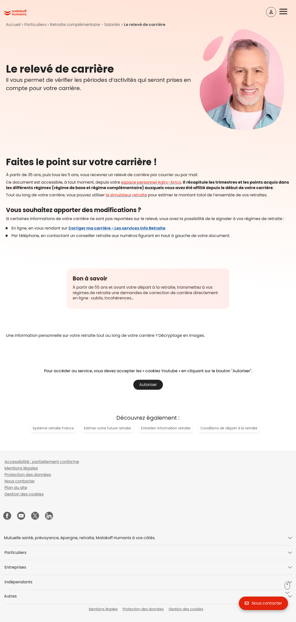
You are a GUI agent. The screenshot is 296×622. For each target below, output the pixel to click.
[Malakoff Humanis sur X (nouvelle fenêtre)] (35, 516)
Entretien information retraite (166, 428)
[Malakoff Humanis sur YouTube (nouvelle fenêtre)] (21, 516)
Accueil (13, 24)
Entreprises (15, 567)
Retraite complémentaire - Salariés (85, 24)
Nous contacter (19, 481)
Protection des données (27, 475)
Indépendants (18, 582)
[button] (286, 12)
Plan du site (15, 488)
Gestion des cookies (24, 494)
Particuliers (35, 24)
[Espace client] (271, 12)
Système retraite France (53, 428)
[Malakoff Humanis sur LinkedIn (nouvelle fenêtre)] (49, 516)
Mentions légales (21, 468)
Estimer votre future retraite (107, 428)
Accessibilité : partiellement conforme (41, 462)
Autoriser (148, 384)
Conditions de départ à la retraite (228, 428)
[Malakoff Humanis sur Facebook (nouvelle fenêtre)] (7, 516)
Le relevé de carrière (144, 24)
